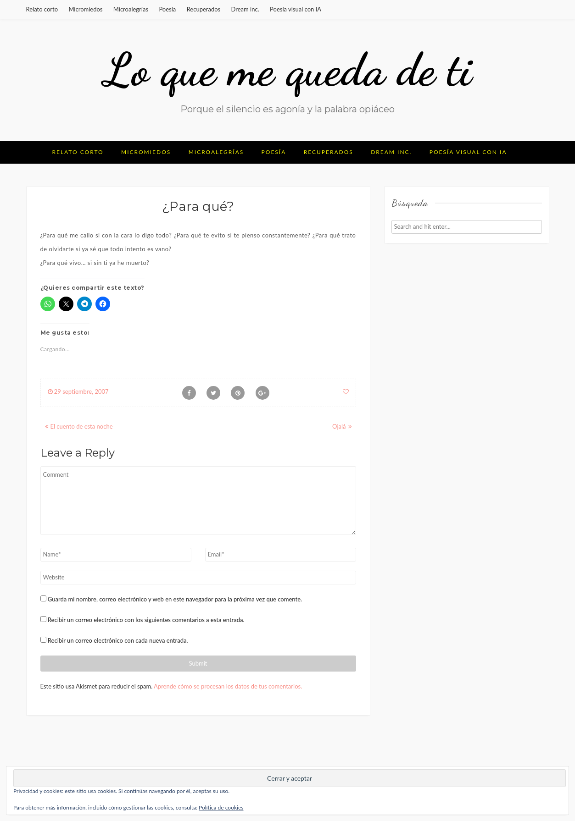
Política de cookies (221, 807)
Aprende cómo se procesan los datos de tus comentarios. (228, 686)
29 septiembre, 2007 (78, 391)
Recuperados (204, 9)
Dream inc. (245, 9)
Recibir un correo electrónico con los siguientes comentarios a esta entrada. (146, 619)
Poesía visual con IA (295, 9)
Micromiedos (85, 9)
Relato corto (42, 9)
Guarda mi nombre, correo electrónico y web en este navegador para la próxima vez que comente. (175, 599)
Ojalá (339, 426)
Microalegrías (130, 9)
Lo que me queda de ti (288, 69)
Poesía (167, 9)
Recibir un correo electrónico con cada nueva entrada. (118, 640)
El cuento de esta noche (81, 426)
